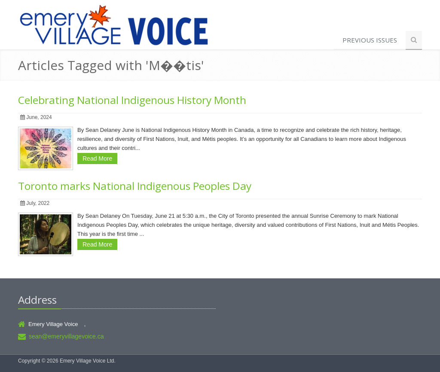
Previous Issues (369, 40)
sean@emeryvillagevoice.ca (66, 336)
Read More (97, 158)
